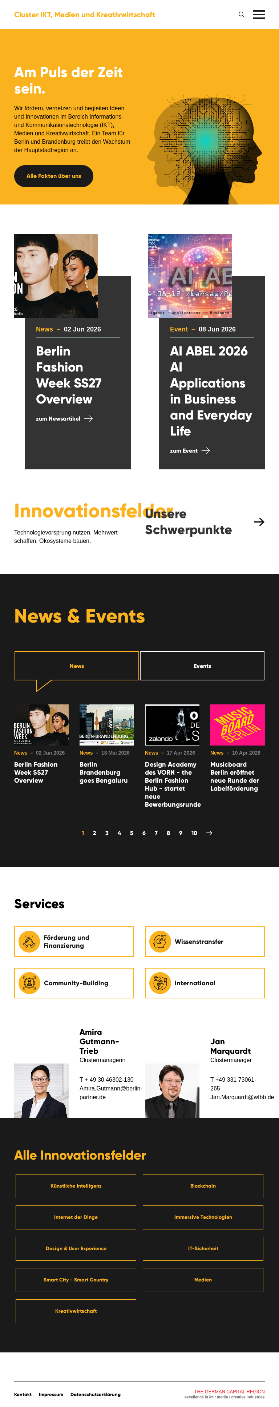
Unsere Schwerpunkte (188, 522)
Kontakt (23, 1395)
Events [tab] (202, 666)
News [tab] (77, 666)
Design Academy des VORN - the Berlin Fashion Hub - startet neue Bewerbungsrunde (172, 784)
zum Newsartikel (58, 418)
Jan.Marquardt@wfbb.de (242, 1097)
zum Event (184, 450)
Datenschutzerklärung (95, 1395)
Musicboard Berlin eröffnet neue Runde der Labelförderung (234, 776)
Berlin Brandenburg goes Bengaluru (104, 772)
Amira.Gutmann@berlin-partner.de (111, 1092)
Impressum (51, 1395)
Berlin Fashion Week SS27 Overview (36, 772)
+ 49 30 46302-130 (109, 1080)
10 (194, 833)
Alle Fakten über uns (54, 175)
